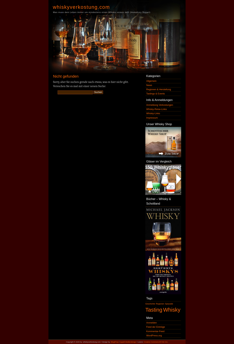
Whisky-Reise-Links (156, 109)
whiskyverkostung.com (81, 7)
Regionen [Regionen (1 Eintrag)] (160, 304)
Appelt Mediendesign (128, 342)
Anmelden (151, 322)
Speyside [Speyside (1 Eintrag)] (169, 304)
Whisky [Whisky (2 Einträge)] (171, 310)
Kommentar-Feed (155, 331)
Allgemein (151, 81)
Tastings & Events (155, 93)
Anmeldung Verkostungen (159, 105)
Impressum (152, 117)
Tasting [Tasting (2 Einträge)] (153, 310)
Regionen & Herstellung (158, 89)
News (149, 85)
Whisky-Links (153, 113)
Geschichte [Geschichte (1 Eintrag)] (150, 304)
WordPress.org (154, 335)
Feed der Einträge (155, 327)
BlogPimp (114, 342)
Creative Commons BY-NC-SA (156, 342)
